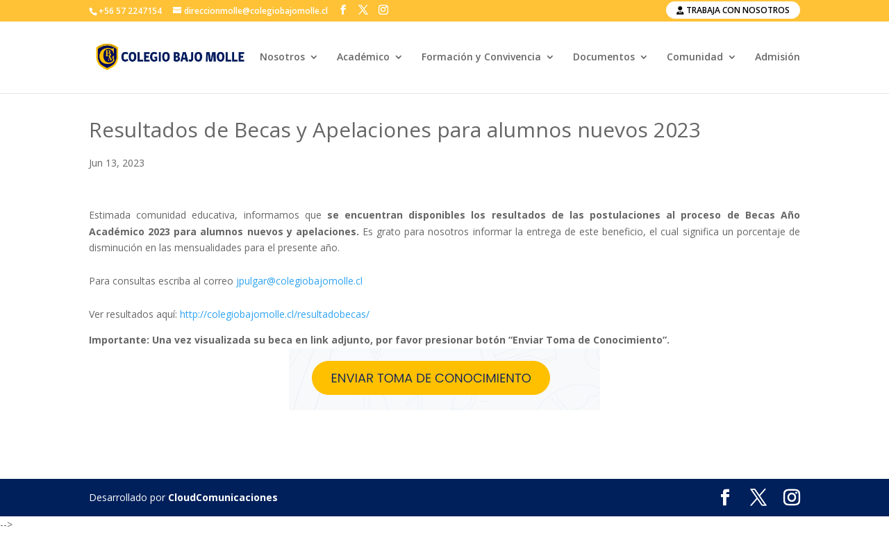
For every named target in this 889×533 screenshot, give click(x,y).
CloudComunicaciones (223, 497)
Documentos (604, 57)
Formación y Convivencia (481, 57)
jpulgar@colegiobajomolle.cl (299, 280)
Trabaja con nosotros (733, 10)
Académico (363, 57)
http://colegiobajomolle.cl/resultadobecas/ (274, 314)
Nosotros (282, 57)
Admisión (777, 57)
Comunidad (695, 57)
